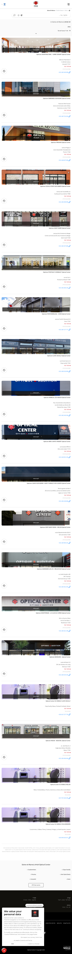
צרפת (68, 905)
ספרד (34, 898)
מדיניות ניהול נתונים (50, 923)
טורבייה (25, 900)
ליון (69, 907)
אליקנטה (34, 900)
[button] (4, 950)
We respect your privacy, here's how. (31, 937)
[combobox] (41, 15)
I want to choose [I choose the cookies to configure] (33, 944)
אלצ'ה (29, 900)
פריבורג (30, 907)
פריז (67, 907)
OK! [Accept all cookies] (12, 944)
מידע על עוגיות (66, 923)
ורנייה (26, 907)
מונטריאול (68, 900)
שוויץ (34, 905)
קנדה (68, 898)
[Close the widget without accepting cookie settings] (34, 905)
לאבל (59, 900)
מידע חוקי (59, 923)
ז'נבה (34, 907)
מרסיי (63, 907)
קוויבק (63, 900)
